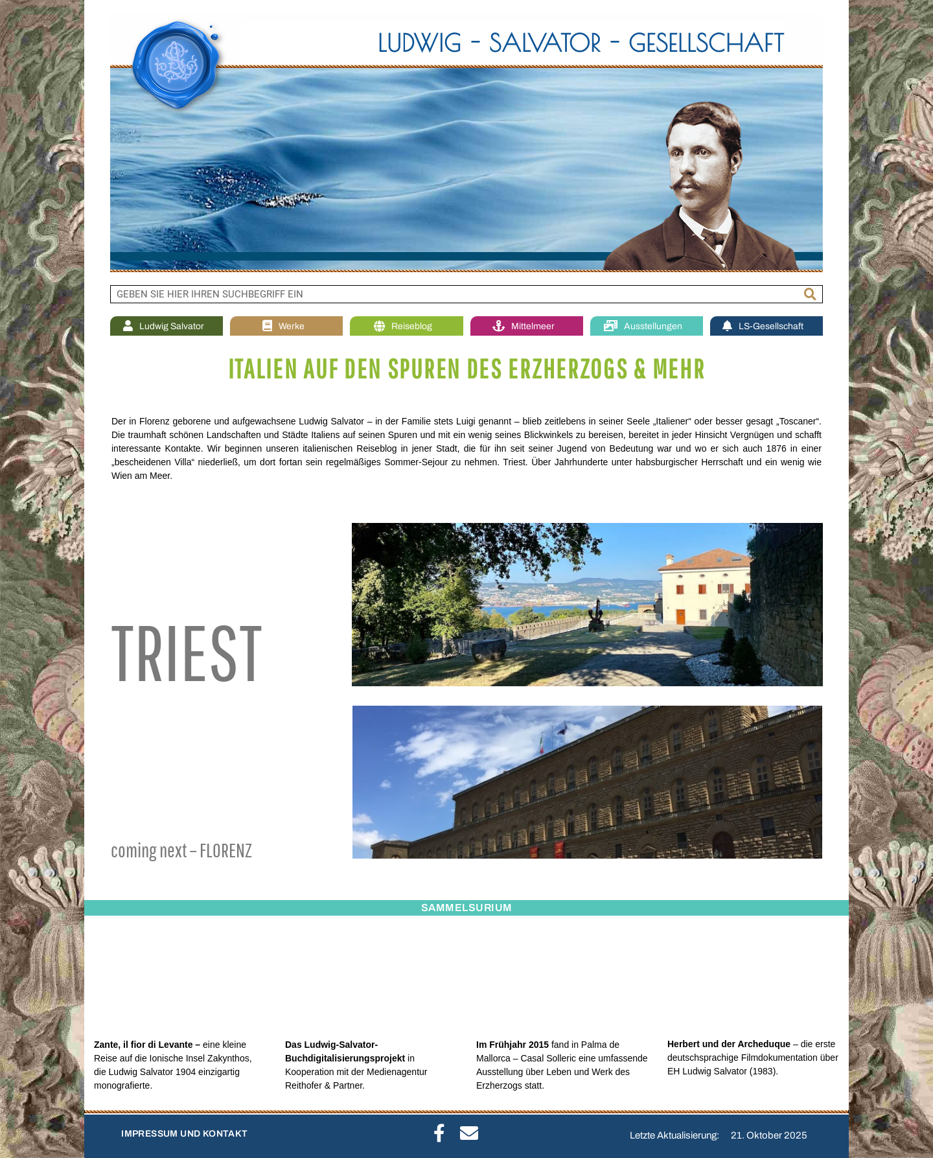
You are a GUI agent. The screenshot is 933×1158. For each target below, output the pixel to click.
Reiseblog (406, 326)
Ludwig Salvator (167, 326)
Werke (286, 326)
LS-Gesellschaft (766, 326)
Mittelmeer (526, 326)
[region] (466, 142)
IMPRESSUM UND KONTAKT (184, 1134)
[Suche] (810, 294)
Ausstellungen (646, 326)
